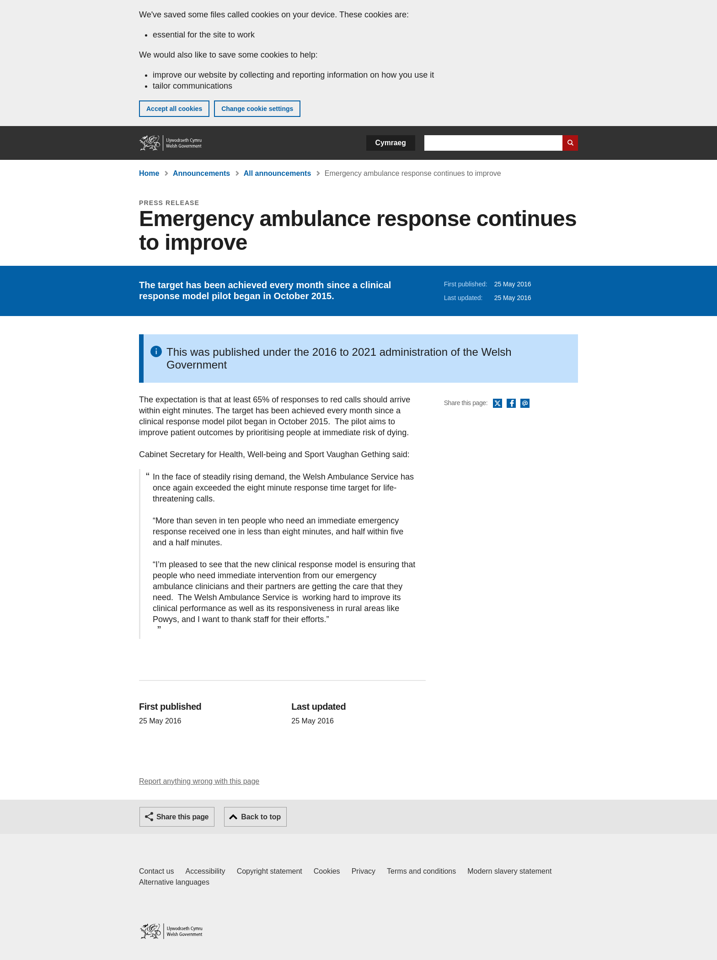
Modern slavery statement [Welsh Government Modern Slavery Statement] (509, 871)
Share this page (182, 817)
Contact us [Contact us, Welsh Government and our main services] (156, 871)
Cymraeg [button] (390, 143)
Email (525, 404)
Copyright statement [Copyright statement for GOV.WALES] (269, 871)
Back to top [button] (261, 817)
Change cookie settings (257, 108)
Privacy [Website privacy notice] (363, 871)
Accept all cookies (174, 108)
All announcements (277, 173)
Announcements (201, 173)
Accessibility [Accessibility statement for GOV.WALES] (205, 871)
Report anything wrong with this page (199, 781)
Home (149, 173)
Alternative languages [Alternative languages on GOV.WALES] (174, 882)
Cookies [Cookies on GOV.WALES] (327, 871)
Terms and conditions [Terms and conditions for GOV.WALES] (421, 871)
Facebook (511, 404)
